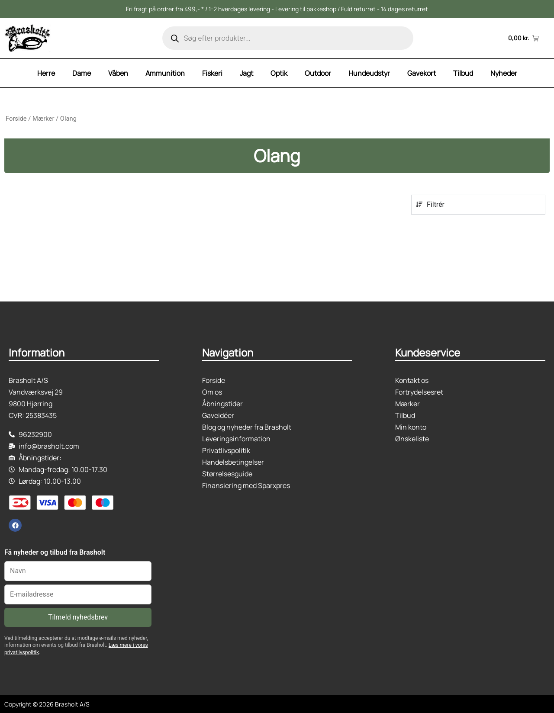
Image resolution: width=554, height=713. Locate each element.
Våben (118, 73)
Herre (46, 73)
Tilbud (463, 73)
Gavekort (421, 73)
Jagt (246, 73)
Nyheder (503, 73)
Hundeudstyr (369, 73)
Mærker (43, 118)
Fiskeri (212, 73)
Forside (16, 118)
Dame (81, 73)
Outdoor (318, 73)
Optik (279, 73)
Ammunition (165, 73)
